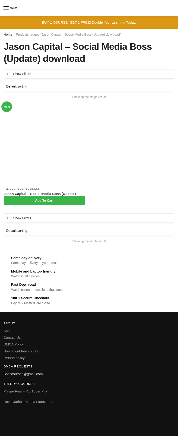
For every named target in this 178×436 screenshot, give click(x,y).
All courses (13, 188)
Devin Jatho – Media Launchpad (28, 402)
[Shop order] (89, 86)
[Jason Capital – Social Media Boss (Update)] (44, 144)
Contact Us (12, 337)
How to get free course (20, 351)
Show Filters (22, 74)
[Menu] (6, 8)
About (8, 331)
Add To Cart (44, 200)
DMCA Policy (13, 344)
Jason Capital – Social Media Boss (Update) (40, 194)
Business (33, 188)
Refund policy (14, 358)
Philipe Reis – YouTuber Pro (25, 391)
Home (8, 34)
